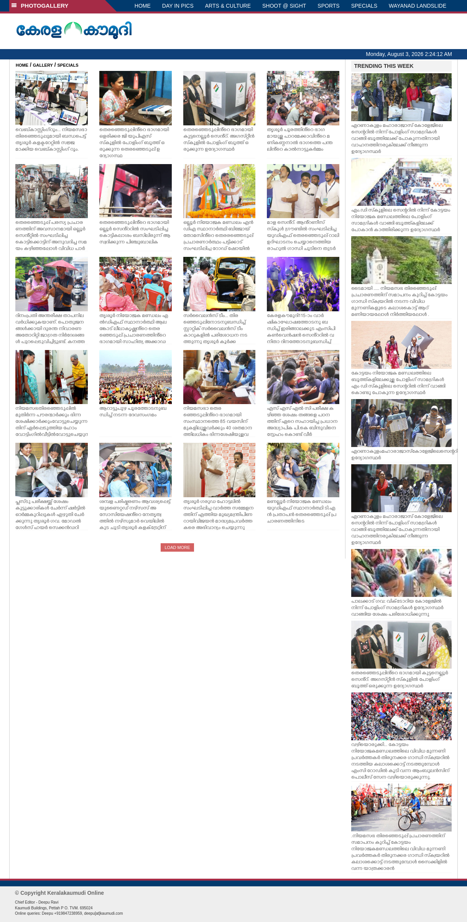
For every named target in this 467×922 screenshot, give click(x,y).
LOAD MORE (177, 547)
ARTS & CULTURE (228, 6)
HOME (143, 6)
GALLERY (43, 65)
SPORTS (328, 6)
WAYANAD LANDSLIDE (417, 6)
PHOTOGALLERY (40, 5)
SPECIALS (364, 6)
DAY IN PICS (178, 6)
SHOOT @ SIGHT (284, 6)
